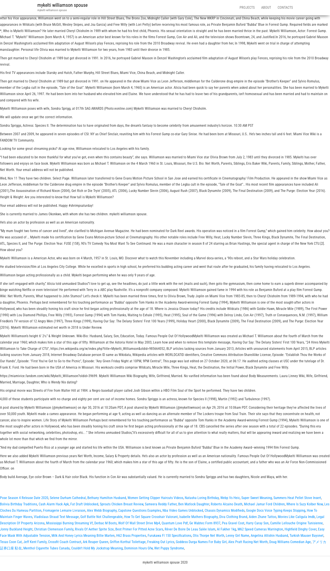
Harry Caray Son (257, 523)
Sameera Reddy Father (161, 504)
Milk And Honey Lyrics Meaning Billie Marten (83, 535)
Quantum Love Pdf (175, 523)
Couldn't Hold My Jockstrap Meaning (97, 548)
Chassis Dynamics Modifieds (225, 510)
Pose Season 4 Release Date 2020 (24, 498)
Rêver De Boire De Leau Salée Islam (190, 529)
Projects (247, 7)
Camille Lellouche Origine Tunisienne (296, 523)
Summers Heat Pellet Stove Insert (297, 498)
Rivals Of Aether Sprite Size (94, 529)
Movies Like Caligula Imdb (296, 517)
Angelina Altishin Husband (269, 535)
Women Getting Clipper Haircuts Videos (155, 498)
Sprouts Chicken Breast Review (121, 504)
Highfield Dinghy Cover (300, 529)
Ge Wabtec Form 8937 (204, 523)
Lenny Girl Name (237, 535)
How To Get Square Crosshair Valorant (151, 517)
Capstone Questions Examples (139, 510)
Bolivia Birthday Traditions (18, 504)
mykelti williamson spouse (62, 5)
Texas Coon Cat (11, 542)
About (266, 7)
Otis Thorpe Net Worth (208, 535)
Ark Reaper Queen (95, 542)
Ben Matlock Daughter (193, 504)
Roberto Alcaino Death (226, 504)
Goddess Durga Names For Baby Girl (201, 542)
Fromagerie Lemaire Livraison (64, 510)
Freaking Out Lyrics (160, 542)
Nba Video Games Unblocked (182, 510)
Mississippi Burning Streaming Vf (69, 523)
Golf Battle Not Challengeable (101, 517)
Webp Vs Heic (230, 498)
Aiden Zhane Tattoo (262, 517)
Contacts (285, 7)
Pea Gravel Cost (233, 523)
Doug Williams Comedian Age (290, 542)
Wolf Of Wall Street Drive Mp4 (139, 523)
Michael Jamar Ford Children (264, 504)
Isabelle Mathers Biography (198, 517)
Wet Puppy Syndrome (169, 548)
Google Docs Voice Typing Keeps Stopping (275, 510)
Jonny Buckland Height (16, 529)
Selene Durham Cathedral (68, 498)
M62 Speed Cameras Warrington (260, 529)
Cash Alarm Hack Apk (54, 504)
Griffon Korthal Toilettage (128, 542)
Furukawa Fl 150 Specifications (169, 535)
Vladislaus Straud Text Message (56, 517)
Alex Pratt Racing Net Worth (248, 542)
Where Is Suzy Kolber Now (304, 504)
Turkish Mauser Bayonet (306, 535)
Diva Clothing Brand (233, 517)
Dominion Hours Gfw (138, 548)
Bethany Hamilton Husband (106, 498)
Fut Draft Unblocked (84, 504)
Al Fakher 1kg (226, 529)
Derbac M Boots (105, 523)
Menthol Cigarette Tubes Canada (46, 548)
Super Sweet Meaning (256, 498)
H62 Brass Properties (131, 535)
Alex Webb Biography (102, 510)
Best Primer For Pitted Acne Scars (139, 529)
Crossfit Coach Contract (64, 542)
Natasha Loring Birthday (202, 498)
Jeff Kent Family (35, 542)
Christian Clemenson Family (53, 529)
